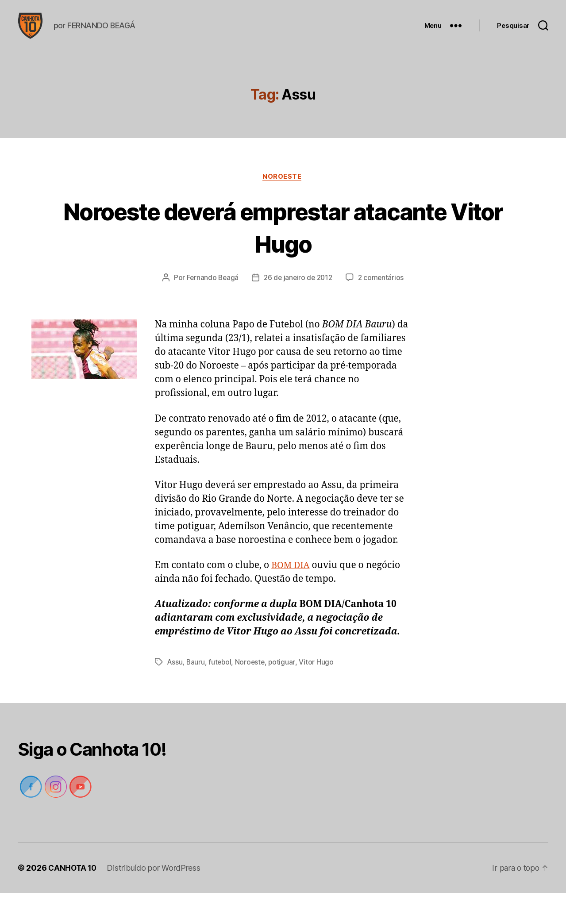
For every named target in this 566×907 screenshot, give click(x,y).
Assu (175, 676)
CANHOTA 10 (73, 882)
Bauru (196, 676)
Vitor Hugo (318, 676)
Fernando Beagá (210, 292)
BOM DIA (291, 579)
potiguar (284, 676)
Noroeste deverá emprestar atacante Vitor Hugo (283, 241)
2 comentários (383, 292)
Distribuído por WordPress (155, 882)
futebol (221, 676)
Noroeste (282, 191)
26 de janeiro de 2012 (298, 292)
